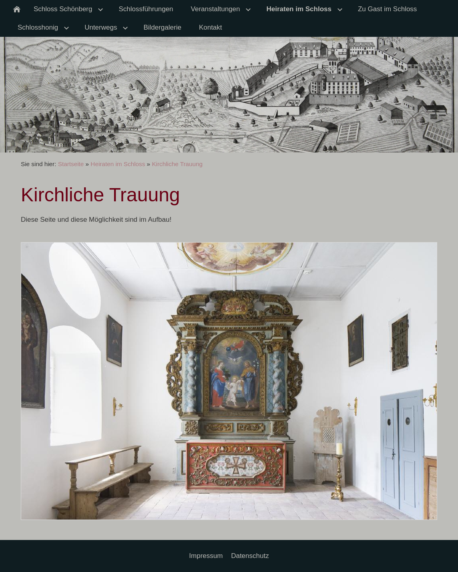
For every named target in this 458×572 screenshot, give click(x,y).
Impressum (206, 556)
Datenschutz (250, 556)
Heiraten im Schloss (117, 164)
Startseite (71, 164)
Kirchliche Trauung (177, 164)
